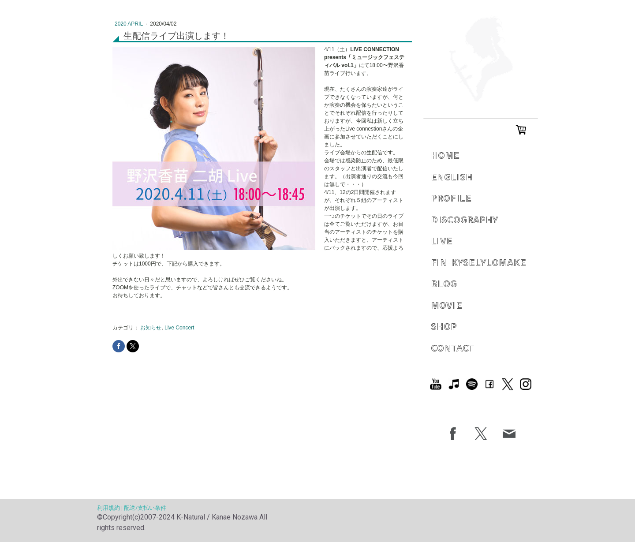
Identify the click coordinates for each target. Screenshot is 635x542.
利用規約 (108, 508)
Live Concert (179, 328)
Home (445, 155)
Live (441, 241)
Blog (444, 283)
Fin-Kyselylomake (478, 262)
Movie (446, 305)
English (452, 177)
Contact (452, 348)
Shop (444, 326)
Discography (464, 219)
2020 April (129, 24)
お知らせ (150, 328)
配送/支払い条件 (145, 508)
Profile (451, 198)
